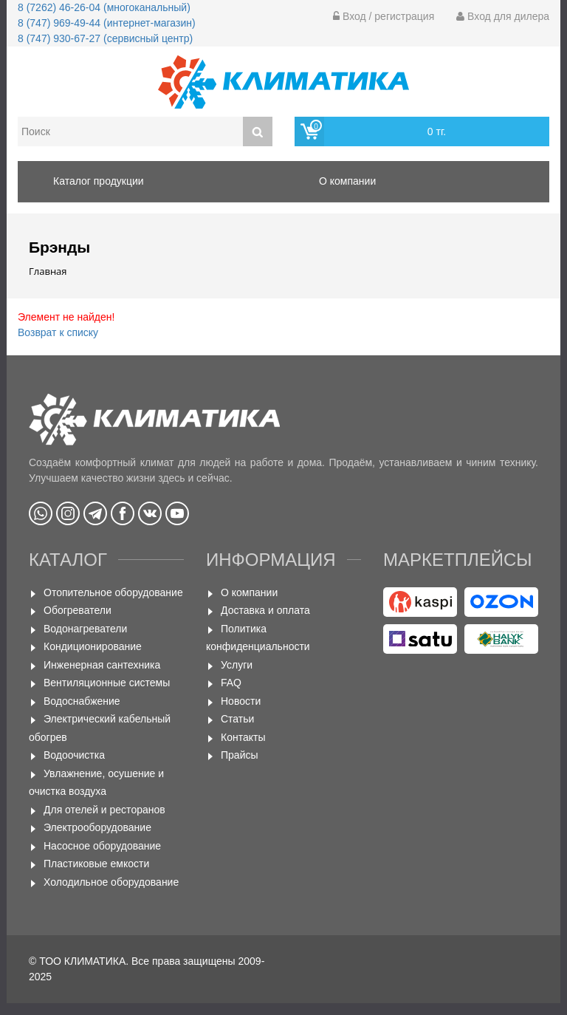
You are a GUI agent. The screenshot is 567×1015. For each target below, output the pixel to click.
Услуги (236, 665)
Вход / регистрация (383, 16)
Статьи (237, 719)
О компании (249, 592)
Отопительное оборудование (113, 592)
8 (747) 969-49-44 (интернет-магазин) (107, 23)
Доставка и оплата (265, 610)
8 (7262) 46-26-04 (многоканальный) (104, 7)
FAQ (231, 682)
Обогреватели (77, 610)
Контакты (243, 737)
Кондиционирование (93, 646)
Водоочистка (74, 755)
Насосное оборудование (102, 846)
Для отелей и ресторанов (104, 810)
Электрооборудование (97, 827)
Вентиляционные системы (107, 682)
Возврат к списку (58, 332)
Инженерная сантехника (102, 665)
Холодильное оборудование (111, 882)
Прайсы (239, 755)
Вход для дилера (502, 16)
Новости (241, 701)
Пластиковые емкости (96, 863)
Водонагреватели (85, 629)
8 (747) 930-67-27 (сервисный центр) (105, 38)
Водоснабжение (82, 701)
